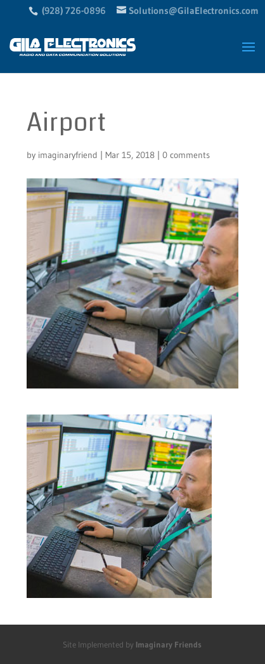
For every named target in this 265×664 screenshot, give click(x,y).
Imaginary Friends (169, 644)
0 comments (186, 155)
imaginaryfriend (68, 155)
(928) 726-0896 (73, 10)
